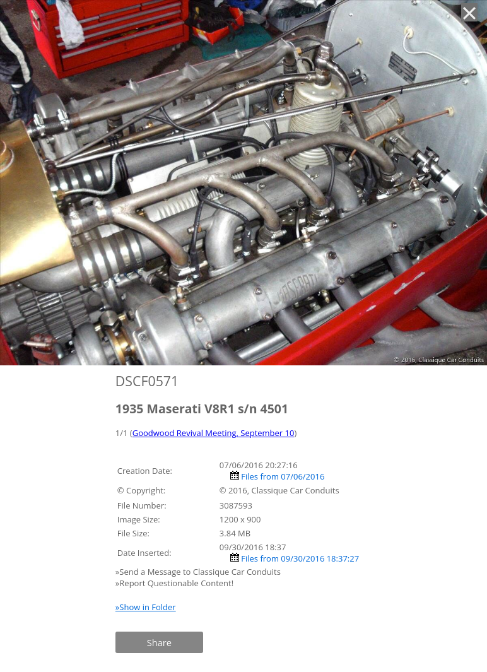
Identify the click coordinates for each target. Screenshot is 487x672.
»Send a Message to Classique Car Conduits (199, 571)
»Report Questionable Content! (174, 583)
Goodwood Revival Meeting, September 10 (213, 433)
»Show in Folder (145, 607)
